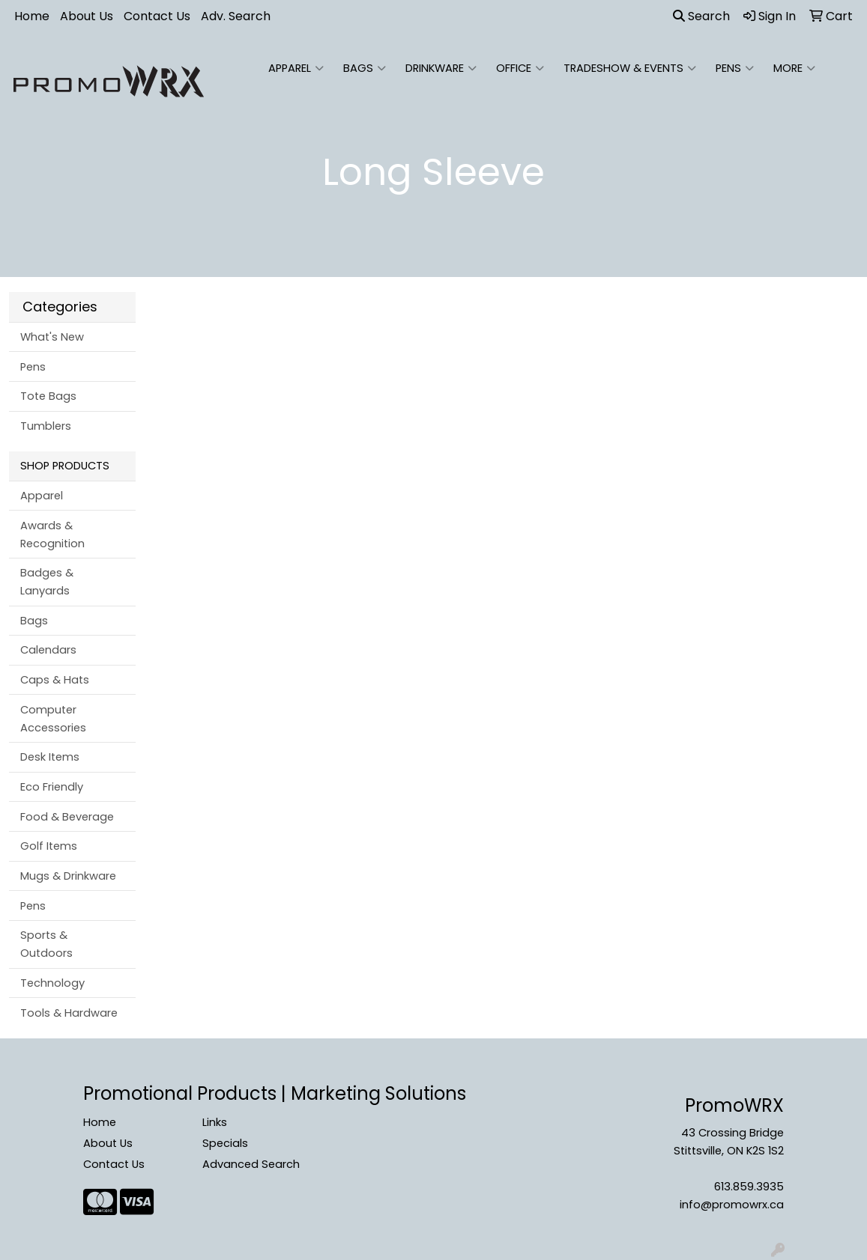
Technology (52, 983)
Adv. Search (236, 16)
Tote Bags (48, 396)
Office (520, 68)
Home (31, 16)
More (794, 68)
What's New (52, 336)
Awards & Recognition (52, 534)
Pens (735, 68)
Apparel (296, 68)
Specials (225, 1143)
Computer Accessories (53, 718)
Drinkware (441, 68)
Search (701, 16)
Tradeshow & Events (630, 68)
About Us (86, 16)
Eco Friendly (51, 786)
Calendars (48, 649)
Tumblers (45, 426)
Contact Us (157, 16)
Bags (364, 68)
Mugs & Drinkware (68, 875)
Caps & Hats (54, 679)
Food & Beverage (67, 816)
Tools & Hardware (69, 1012)
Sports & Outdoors (46, 944)
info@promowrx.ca (732, 1204)
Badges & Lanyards (46, 581)
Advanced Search (251, 1164)
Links (214, 1122)
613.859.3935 (749, 1186)
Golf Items (48, 846)
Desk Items (49, 756)
